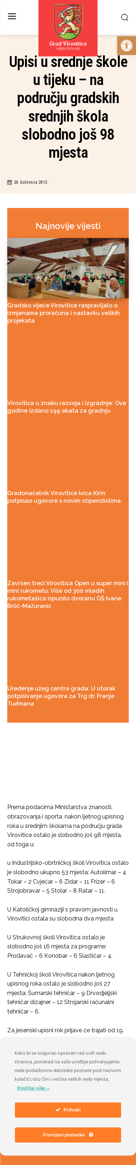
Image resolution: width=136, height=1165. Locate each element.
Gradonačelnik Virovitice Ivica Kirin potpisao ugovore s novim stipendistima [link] (64, 497)
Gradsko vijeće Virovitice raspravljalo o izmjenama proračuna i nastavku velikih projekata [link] (63, 313)
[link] (126, 45)
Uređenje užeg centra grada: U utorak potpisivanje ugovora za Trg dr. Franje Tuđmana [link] (61, 696)
